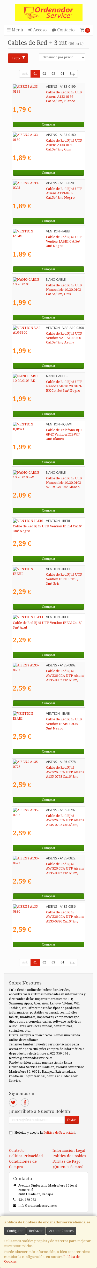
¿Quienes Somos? (68, 1167)
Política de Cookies (69, 1156)
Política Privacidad (26, 1156)
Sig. (72, 73)
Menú (15, 29)
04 (62, 73)
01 (35, 73)
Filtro (18, 58)
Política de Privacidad (59, 1132)
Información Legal (69, 1150)
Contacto (63, 29)
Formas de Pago (66, 1161)
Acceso (37, 29)
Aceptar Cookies (61, 1231)
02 (44, 73)
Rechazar (36, 1231)
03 (53, 73)
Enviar (71, 1120)
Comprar (48, 124)
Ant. (25, 73)
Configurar (15, 1231)
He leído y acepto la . (45, 1132)
